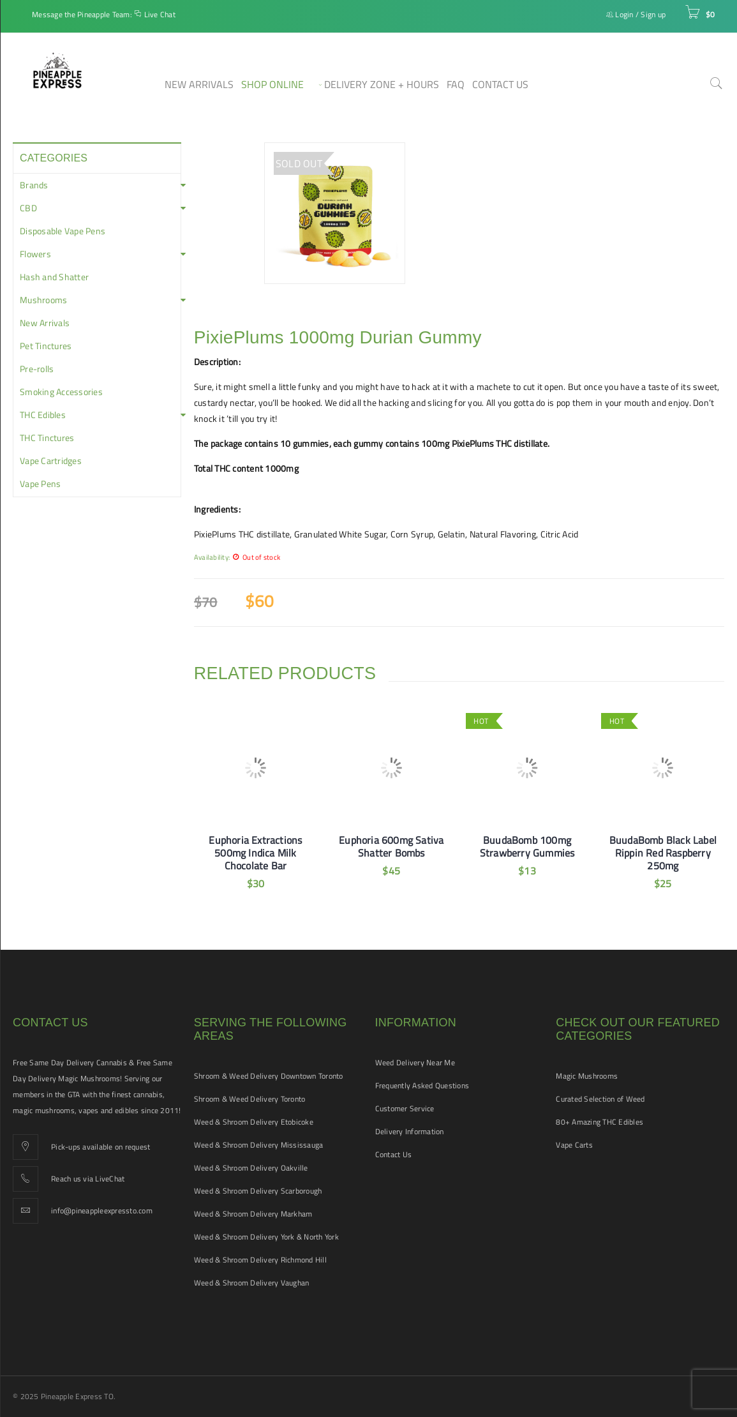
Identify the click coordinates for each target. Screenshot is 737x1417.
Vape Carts (574, 1145)
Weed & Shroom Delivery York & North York (266, 1237)
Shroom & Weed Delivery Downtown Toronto (268, 1076)
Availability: (212, 556)
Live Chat (159, 14)
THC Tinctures (47, 437)
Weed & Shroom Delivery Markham (253, 1214)
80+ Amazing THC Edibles (599, 1122)
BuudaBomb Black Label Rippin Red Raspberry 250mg (663, 852)
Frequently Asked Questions (422, 1085)
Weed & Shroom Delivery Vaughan (251, 1283)
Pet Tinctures (45, 346)
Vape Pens (40, 483)
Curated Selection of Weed (600, 1099)
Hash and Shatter (54, 277)
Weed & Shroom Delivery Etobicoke (253, 1122)
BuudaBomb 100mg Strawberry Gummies (527, 846)
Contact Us (393, 1154)
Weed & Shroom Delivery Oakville (251, 1168)
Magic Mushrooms (587, 1076)
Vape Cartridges (51, 460)
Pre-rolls (37, 369)
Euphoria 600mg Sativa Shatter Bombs (391, 846)
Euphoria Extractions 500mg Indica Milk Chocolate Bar (255, 852)
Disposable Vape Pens (62, 231)
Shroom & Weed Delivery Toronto (250, 1099)
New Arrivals (45, 323)
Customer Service (405, 1108)
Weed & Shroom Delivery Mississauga (259, 1145)
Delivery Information (409, 1131)
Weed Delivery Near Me (415, 1062)
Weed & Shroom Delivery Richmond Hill (260, 1260)
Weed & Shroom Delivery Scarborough (258, 1191)
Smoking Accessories (61, 392)
